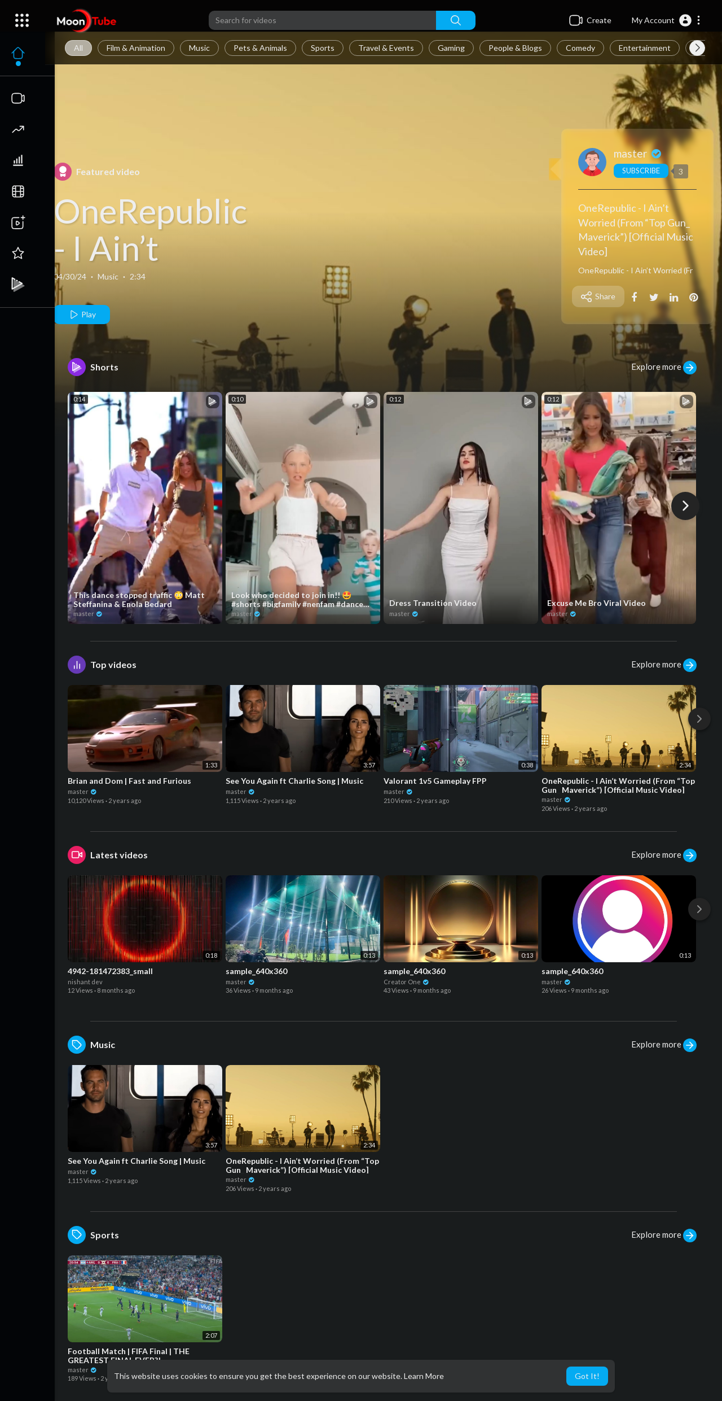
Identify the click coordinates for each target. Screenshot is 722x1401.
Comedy (580, 48)
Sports (322, 48)
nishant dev (85, 981)
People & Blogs (515, 48)
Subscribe (641, 170)
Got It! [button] (587, 1376)
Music (199, 48)
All (78, 48)
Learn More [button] (424, 1376)
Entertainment (645, 48)
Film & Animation (136, 48)
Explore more (664, 367)
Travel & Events (386, 48)
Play (82, 314)
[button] (666, 20)
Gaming (451, 48)
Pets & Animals (260, 48)
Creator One (407, 981)
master (638, 153)
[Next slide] (697, 48)
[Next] (685, 506)
